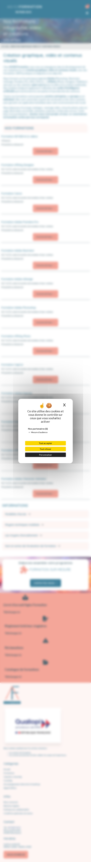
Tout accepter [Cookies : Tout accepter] (45, 443)
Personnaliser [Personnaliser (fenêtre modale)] (45, 454)
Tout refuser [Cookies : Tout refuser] (45, 449)
